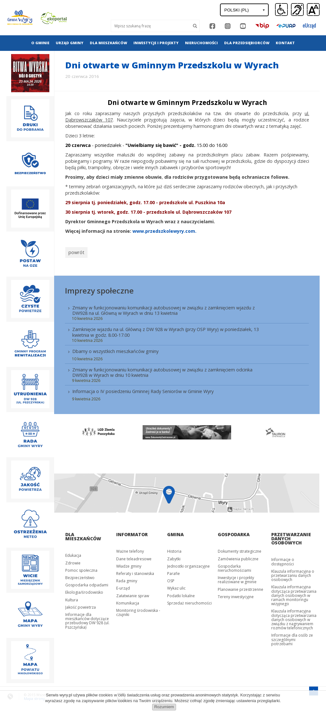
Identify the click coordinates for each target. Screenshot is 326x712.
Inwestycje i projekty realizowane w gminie (237, 578)
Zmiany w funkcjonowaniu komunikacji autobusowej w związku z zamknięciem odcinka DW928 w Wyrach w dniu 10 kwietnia (162, 370)
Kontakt (285, 42)
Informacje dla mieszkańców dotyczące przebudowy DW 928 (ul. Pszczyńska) (87, 619)
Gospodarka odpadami (86, 583)
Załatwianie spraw (132, 594)
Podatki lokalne (181, 594)
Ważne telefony (130, 549)
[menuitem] (40, 43)
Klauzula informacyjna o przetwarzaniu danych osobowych (292, 573)
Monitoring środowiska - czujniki (138, 610)
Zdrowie (73, 561)
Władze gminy (128, 564)
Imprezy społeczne (99, 288)
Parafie (173, 571)
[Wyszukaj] (151, 26)
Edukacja (73, 553)
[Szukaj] (195, 26)
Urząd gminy (69, 42)
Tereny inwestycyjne (236, 595)
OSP (170, 579)
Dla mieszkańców (108, 42)
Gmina (175, 532)
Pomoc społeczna (81, 568)
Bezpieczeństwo (80, 575)
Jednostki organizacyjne (188, 564)
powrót (75, 251)
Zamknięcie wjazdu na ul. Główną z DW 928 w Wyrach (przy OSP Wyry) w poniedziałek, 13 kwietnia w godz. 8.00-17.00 (165, 330)
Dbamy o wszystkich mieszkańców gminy (115, 349)
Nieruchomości (201, 42)
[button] (313, 10)
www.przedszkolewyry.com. (164, 231)
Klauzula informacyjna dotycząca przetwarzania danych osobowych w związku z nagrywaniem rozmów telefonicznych (293, 618)
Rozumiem (164, 706)
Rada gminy (126, 579)
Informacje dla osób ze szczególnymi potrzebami (292, 638)
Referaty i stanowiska (135, 571)
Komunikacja (127, 601)
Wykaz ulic (176, 586)
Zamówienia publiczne (238, 557)
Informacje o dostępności (282, 559)
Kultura (71, 598)
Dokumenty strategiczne (239, 549)
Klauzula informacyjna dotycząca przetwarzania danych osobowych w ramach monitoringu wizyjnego (293, 593)
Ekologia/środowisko (84, 590)
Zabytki (174, 557)
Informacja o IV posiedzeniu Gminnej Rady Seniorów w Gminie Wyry (143, 389)
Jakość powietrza (80, 605)
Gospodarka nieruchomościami (234, 566)
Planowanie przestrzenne (240, 587)
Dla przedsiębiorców (246, 42)
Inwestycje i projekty (156, 42)
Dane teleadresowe (134, 557)
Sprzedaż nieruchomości (189, 601)
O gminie (40, 42)
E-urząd (123, 586)
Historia (174, 549)
